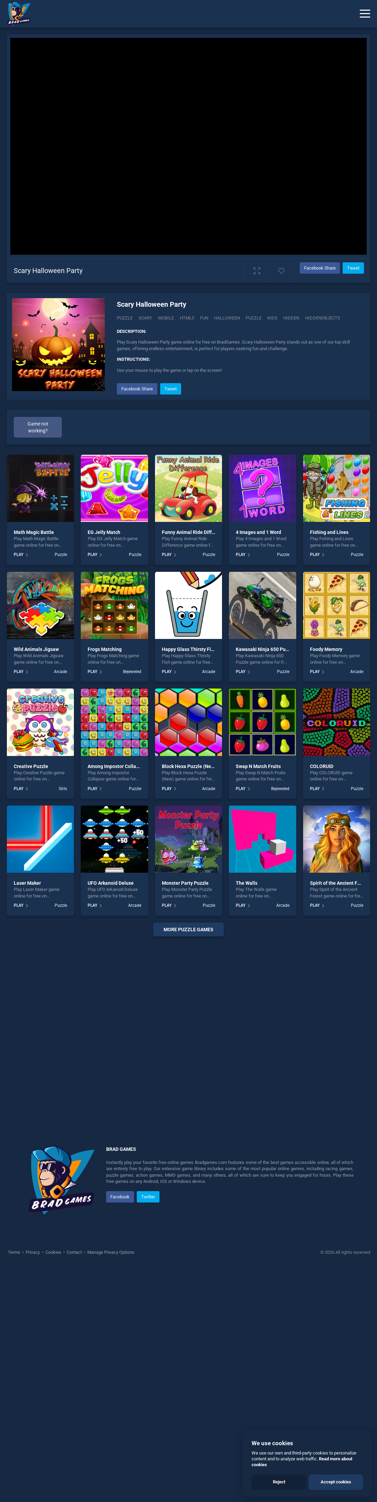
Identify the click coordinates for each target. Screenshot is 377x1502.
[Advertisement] (188, 1032)
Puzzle (125, 318)
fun (204, 318)
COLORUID (321, 766)
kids (272, 318)
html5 (187, 318)
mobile (166, 318)
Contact (74, 1252)
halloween (227, 318)
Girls (63, 788)
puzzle (254, 318)
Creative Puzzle (31, 766)
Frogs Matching (105, 649)
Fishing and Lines (329, 532)
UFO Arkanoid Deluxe (111, 883)
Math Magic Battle (34, 532)
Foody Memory (326, 649)
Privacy (33, 1252)
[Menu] (365, 14)
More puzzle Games (188, 929)
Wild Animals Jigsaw (36, 649)
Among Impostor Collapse (116, 766)
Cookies (53, 1252)
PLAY (18, 554)
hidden (291, 318)
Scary (145, 318)
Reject (279, 1481)
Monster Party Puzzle (185, 883)
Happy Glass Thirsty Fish (189, 649)
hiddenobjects (322, 318)
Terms (14, 1252)
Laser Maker (27, 883)
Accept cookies (336, 1481)
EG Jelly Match (104, 532)
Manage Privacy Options (110, 1252)
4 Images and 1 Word (258, 532)
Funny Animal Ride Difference (194, 532)
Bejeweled (132, 671)
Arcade (60, 671)
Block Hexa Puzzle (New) (189, 766)
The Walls (246, 883)
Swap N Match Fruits (258, 766)
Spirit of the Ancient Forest (339, 883)
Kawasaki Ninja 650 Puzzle (265, 649)
